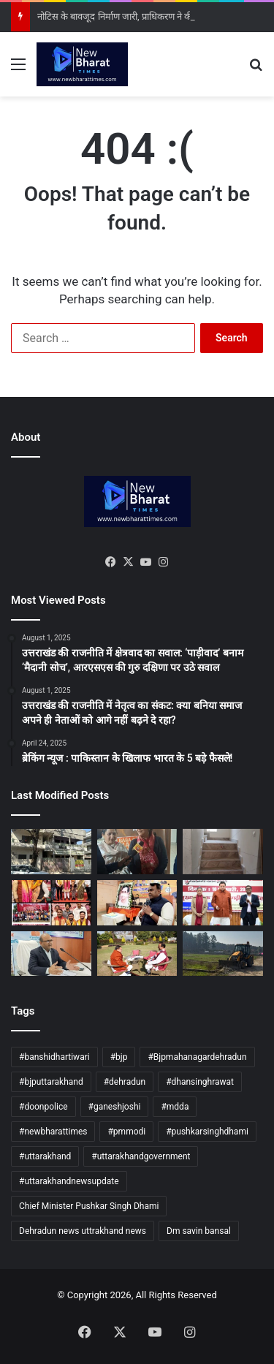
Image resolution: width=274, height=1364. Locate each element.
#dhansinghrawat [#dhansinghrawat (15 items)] (200, 1082)
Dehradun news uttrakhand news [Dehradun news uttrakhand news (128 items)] (82, 1231)
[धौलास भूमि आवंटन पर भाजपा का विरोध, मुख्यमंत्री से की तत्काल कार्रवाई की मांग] (137, 954)
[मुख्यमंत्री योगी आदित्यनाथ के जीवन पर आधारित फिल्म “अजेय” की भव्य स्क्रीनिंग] (137, 851)
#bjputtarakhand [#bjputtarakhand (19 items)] (51, 1082)
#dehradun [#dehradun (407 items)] (125, 1082)
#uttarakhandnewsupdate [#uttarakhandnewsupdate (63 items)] (69, 1181)
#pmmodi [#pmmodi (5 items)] (126, 1131)
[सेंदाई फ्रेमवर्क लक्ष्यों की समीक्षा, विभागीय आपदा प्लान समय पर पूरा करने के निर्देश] (51, 954)
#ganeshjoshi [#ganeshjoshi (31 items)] (114, 1107)
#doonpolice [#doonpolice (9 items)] (43, 1107)
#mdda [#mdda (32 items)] (175, 1107)
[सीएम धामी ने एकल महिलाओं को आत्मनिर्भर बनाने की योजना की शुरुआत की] (223, 902)
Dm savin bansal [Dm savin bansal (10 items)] (199, 1231)
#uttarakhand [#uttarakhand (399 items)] (45, 1156)
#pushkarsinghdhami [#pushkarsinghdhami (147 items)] (207, 1131)
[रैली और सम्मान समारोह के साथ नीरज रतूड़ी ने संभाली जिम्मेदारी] (51, 902)
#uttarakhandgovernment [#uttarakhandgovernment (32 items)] (140, 1156)
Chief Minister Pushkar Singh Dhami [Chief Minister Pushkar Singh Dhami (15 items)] (89, 1206)
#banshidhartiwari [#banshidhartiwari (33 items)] (54, 1057)
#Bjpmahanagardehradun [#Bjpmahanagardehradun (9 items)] (197, 1057)
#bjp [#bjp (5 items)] (119, 1057)
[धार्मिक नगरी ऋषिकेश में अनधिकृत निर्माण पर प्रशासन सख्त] (223, 851)
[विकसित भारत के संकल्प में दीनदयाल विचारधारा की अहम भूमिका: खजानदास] (137, 902)
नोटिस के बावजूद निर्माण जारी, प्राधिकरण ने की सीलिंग (127, 16)
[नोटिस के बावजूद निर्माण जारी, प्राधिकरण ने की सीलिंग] (51, 851)
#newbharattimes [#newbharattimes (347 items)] (53, 1131)
